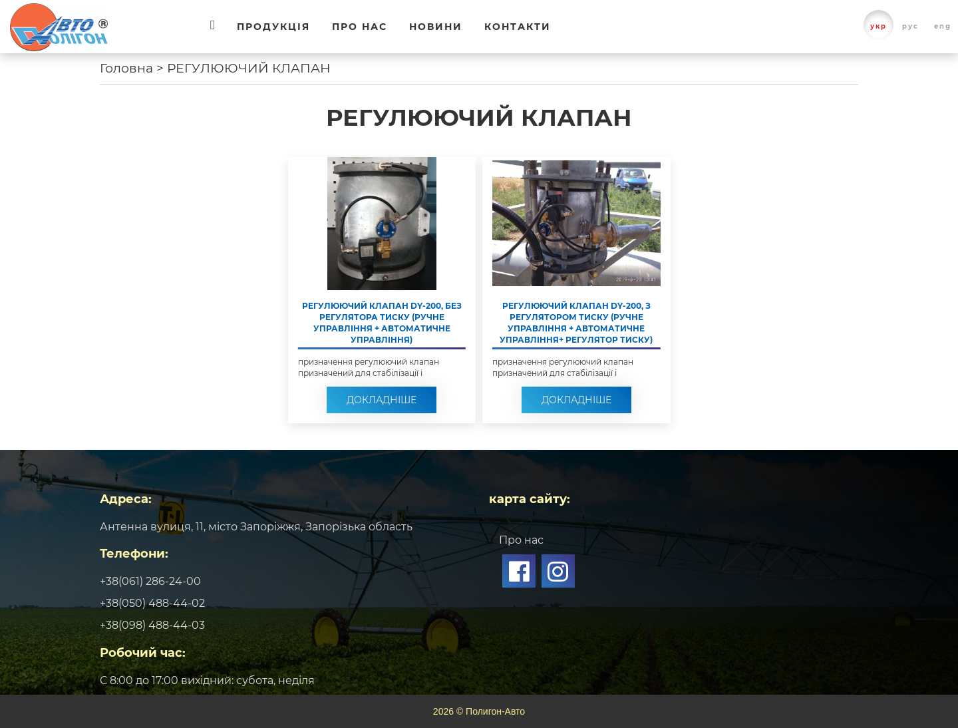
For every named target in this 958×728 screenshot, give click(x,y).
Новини (435, 27)
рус (910, 26)
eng (942, 26)
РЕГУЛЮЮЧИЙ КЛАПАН (249, 68)
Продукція (273, 27)
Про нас (359, 27)
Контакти (517, 27)
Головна (126, 68)
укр (878, 26)
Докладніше (381, 400)
